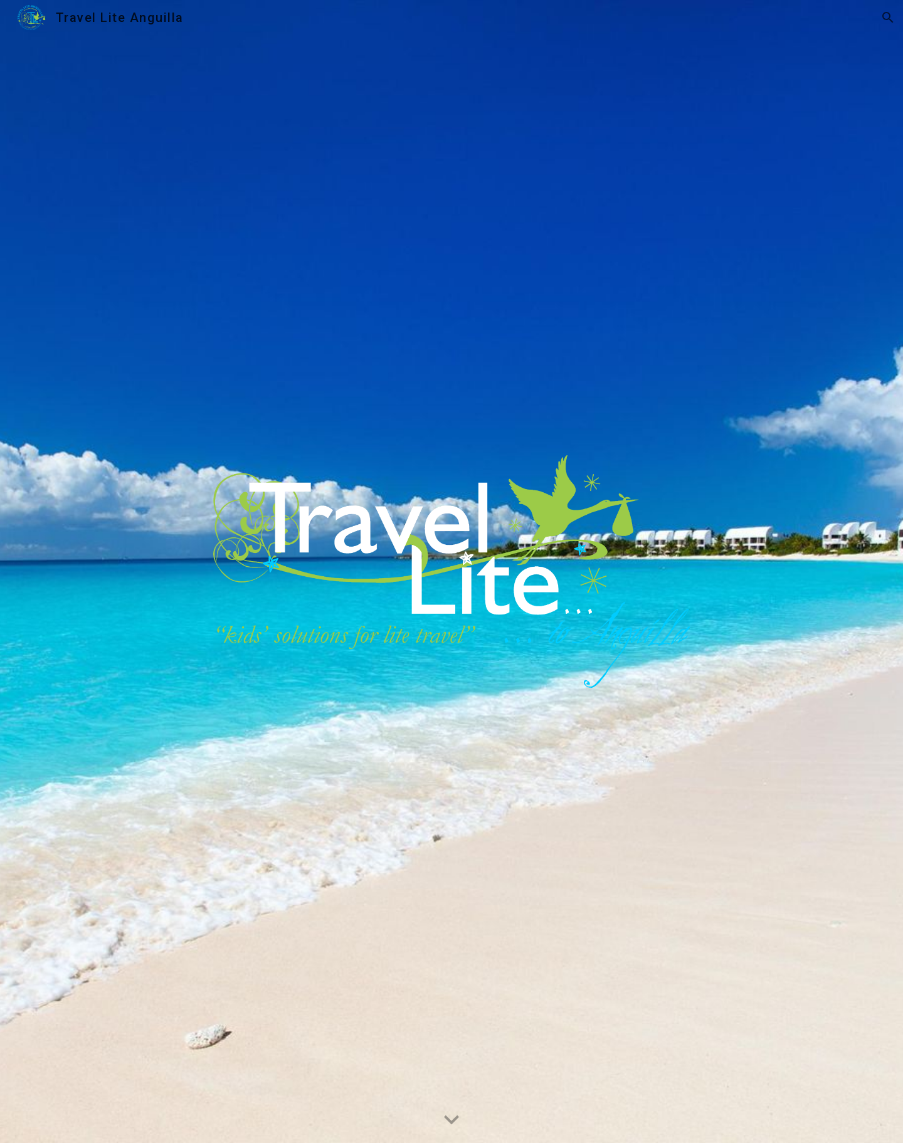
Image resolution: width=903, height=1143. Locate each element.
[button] (888, 18)
